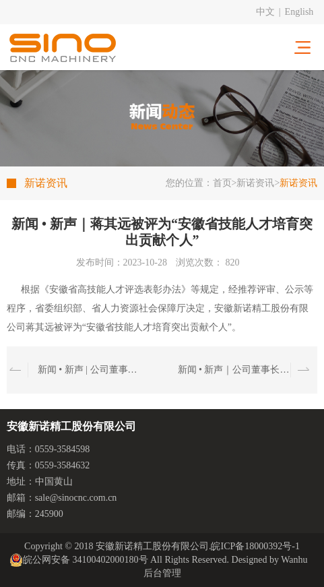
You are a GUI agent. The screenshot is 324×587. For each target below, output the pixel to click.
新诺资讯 (255, 183)
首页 (222, 183)
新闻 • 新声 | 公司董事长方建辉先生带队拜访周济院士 (87, 370)
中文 (265, 12)
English (299, 12)
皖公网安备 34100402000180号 (78, 560)
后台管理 (162, 573)
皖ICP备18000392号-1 (255, 546)
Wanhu (294, 560)
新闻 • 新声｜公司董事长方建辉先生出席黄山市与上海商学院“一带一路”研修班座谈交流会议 (234, 370)
